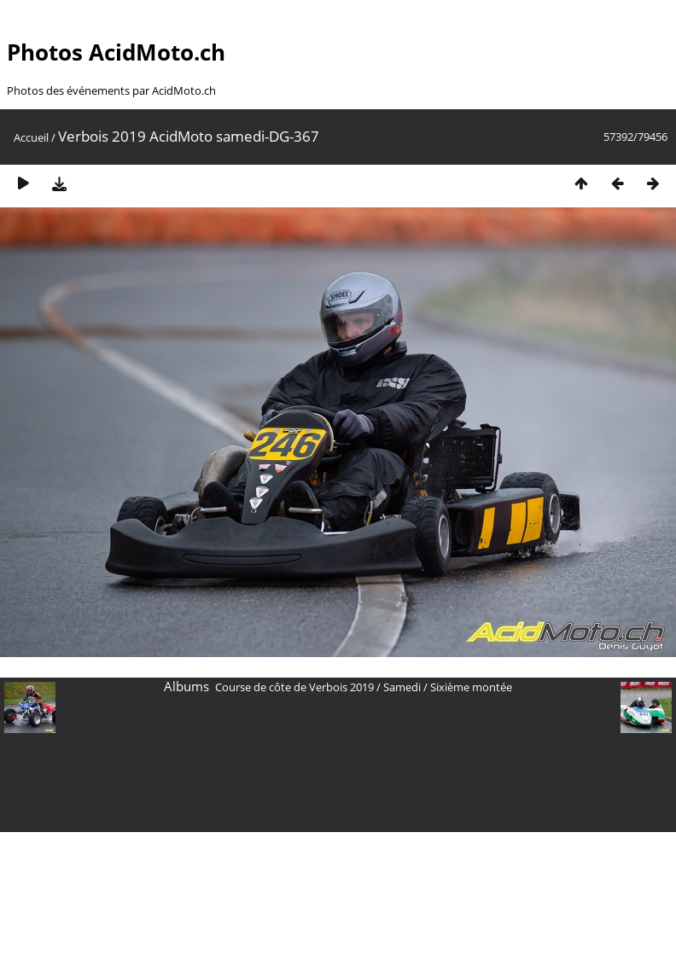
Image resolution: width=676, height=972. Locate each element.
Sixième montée (471, 687)
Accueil (31, 137)
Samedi (402, 687)
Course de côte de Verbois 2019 (294, 687)
